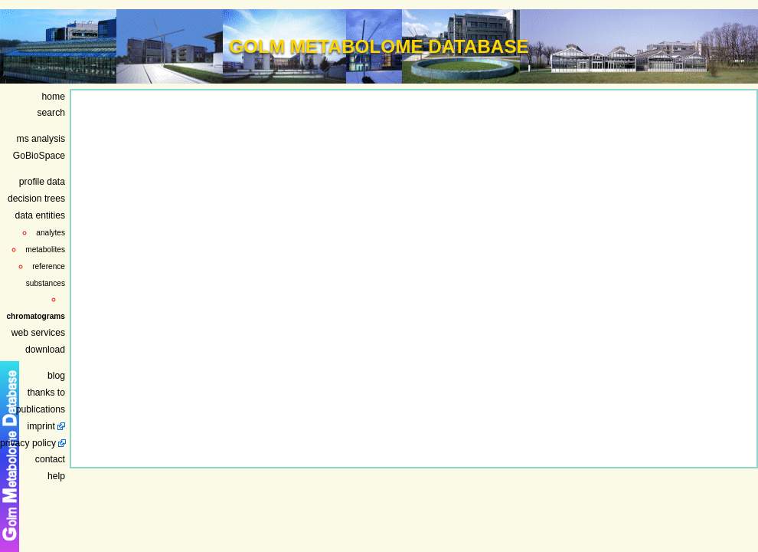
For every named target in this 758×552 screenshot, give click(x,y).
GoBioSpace (39, 155)
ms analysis (41, 138)
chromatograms (35, 316)
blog (56, 375)
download (45, 349)
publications (40, 409)
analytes (50, 232)
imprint (41, 426)
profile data (42, 181)
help (56, 476)
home (53, 96)
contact (50, 459)
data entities (40, 215)
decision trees (36, 198)
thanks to (46, 392)
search (52, 112)
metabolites (45, 249)
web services (38, 332)
